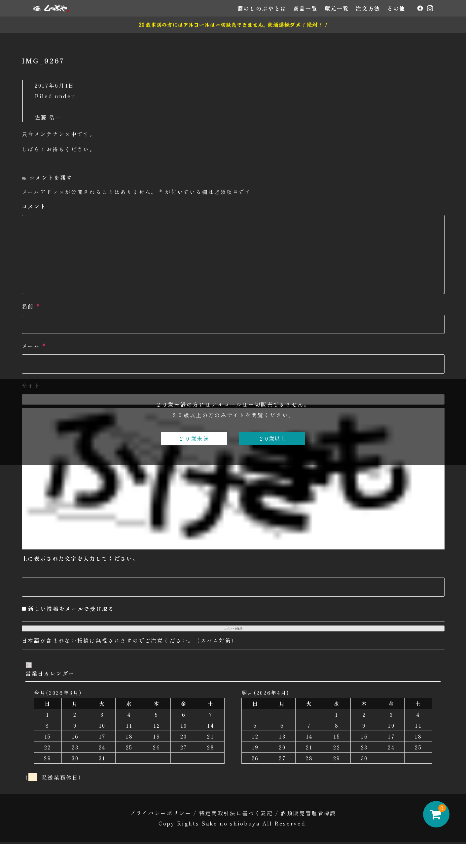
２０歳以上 (272, 438)
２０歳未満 (194, 438)
